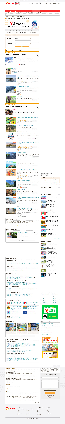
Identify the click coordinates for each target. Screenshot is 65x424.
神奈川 (17, 12)
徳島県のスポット (19, 221)
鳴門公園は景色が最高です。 (22, 152)
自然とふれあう (9, 351)
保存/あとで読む (46, 0)
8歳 (34, 30)
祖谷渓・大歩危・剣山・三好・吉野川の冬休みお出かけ (25, 277)
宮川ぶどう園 (19, 96)
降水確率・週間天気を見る (55, 184)
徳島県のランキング (32, 221)
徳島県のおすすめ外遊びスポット (46, 334)
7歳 (31, 30)
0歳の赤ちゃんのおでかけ (45, 294)
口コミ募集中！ (16, 72)
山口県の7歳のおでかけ (11, 263)
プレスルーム (28, 411)
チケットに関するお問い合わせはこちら (50, 395)
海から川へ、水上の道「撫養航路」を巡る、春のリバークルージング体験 (28, 143)
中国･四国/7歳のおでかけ (11, 222)
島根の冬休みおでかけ (27, 282)
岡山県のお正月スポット (27, 294)
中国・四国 (39, 12)
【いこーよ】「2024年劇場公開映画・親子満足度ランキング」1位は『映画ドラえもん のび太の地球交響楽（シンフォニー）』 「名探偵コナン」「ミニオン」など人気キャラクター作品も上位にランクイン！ (24, 400)
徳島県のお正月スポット (27, 295)
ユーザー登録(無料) (53, 0)
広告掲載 (18, 411)
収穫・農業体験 (14, 351)
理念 (37, 410)
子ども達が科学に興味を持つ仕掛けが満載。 (25, 208)
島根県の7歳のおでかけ (18, 262)
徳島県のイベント (26, 221)
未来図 (47, 410)
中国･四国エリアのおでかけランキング (13, 343)
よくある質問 (28, 410)
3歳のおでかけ (55, 296)
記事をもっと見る (22, 335)
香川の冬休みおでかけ (10, 284)
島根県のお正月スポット (19, 294)
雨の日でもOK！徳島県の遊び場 (46, 327)
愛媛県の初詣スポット (33, 289)
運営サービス (38, 411)
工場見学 (20, 359)
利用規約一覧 (18, 410)
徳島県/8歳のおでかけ (26, 222)
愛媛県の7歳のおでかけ (28, 263)
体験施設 (24, 359)
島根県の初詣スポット (17, 288)
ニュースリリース (19, 413)
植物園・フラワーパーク (30, 358)
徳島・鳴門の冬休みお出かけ (11, 277)
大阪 (32, 12)
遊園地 (12, 358)
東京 (14, 12)
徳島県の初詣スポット (17, 289)
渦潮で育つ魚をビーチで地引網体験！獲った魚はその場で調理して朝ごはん (28, 198)
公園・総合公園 (33, 359)
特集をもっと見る (57, 238)
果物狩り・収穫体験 (10, 359)
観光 (19, 360)
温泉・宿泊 (23, 351)
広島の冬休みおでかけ (17, 283)
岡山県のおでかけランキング (21, 344)
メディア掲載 (28, 413)
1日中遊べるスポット (57, 3)
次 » (28, 225)
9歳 (37, 30)
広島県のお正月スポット (10, 295)
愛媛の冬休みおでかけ (17, 284)
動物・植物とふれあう (18, 350)
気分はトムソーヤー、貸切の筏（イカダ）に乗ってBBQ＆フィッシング (28, 77)
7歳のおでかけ (55, 300)
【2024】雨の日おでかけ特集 (11, 221)
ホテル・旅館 (13, 360)
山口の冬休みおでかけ (25, 283)
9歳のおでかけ (55, 302)
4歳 (22, 30)
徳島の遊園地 (8, 371)
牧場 (21, 358)
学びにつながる (25, 350)
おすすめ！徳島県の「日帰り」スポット (47, 323)
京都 (34, 12)
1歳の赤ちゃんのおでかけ (54, 294)
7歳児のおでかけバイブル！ (22, 232)
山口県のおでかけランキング (11, 345)
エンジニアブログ (39, 414)
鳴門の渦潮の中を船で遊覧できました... (24, 86)
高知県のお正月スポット (27, 296)
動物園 (19, 358)
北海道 (11, 12)
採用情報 (38, 413)
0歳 (10, 30)
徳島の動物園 (12, 371)
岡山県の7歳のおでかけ (26, 262)
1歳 (13, 30)
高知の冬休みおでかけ (25, 284)
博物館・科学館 (16, 359)
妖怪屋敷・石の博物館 (21, 189)
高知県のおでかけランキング (21, 346)
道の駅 (17, 360)
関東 (13, 12)
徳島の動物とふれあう (20, 373)
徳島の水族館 (35, 379)
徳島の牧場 (26, 371)
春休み (43, 3)
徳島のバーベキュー (17, 371)
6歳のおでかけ (45, 300)
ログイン (58, 0)
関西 (31, 12)
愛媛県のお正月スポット (19, 296)
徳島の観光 (33, 371)
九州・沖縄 (43, 12)
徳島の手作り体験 (13, 373)
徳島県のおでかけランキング (21, 345)
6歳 (28, 30)
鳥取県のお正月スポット (10, 294)
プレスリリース (49, 413)
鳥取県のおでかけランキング (24, 343)
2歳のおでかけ (45, 296)
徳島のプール (30, 371)
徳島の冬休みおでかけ (33, 283)
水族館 (24, 358)
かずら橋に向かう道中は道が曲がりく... (24, 180)
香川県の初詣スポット (25, 289)
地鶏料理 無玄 (14, 68)
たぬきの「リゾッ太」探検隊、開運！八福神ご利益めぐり (27, 117)
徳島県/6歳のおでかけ (18, 222)
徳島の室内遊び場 (15, 379)
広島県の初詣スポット (33, 288)
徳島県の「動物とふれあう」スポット (47, 325)
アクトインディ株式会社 (47, 407)
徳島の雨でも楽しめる (9, 379)
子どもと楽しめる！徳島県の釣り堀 (46, 332)
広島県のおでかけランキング (30, 344)
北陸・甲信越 (28, 12)
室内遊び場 (8, 358)
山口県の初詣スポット (10, 289)
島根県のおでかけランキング (11, 344)
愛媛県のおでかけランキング (11, 346)
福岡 (45, 12)
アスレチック (28, 359)
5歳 (25, 30)
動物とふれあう (51, 3)
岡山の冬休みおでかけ (10, 283)
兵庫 (36, 12)
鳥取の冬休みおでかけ (19, 282)
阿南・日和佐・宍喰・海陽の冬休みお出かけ (14, 278)
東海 (22, 12)
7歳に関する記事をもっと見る (22, 240)
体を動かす (19, 351)
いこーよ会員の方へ (50, 397)
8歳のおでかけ (45, 302)
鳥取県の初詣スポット (10, 288)
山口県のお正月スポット (19, 295)
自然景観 (35, 358)
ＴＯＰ (7, 30)
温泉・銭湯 (8, 360)
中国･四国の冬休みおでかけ (11, 282)
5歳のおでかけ (55, 298)
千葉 (18, 12)
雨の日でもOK (46, 3)
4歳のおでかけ (45, 298)
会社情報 (48, 411)
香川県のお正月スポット (10, 296)
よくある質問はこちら (50, 396)
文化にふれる (30, 350)
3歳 (19, 30)
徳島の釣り (22, 371)
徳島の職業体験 (30, 373)
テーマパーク (15, 358)
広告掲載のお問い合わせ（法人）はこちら (50, 390)
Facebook (18, 414)
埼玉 (20, 12)
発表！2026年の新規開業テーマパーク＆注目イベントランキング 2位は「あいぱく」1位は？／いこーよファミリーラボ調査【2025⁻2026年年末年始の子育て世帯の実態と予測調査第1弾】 (24, 394)
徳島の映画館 (20, 379)
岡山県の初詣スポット (25, 288)
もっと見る (36, 402)
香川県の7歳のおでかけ (20, 263)
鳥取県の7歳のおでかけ (10, 262)
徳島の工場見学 (8, 373)
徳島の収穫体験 (25, 373)
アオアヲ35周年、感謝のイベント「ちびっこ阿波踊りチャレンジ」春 (28, 170)
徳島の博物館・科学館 (26, 379)
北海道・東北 (7, 12)
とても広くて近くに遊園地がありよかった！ (25, 125)
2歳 (16, 30)
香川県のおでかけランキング (30, 345)
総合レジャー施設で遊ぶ (10, 350)
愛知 (24, 12)
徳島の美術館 (31, 379)
